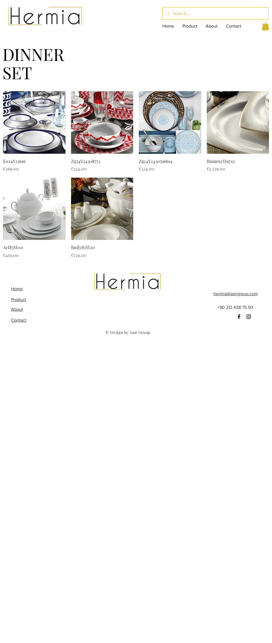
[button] (265, 26)
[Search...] (215, 13)
